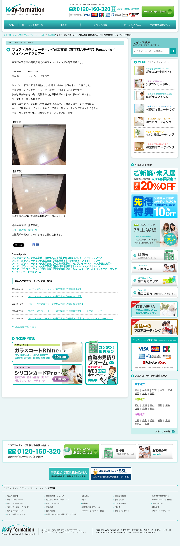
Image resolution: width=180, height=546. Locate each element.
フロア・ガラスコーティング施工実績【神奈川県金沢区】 (56, 304)
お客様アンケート (122, 511)
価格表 (63, 25)
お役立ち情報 (100, 25)
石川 (160, 405)
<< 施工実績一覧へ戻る (24, 326)
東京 (137, 390)
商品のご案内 (12, 496)
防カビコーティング (15, 511)
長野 (144, 408)
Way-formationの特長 (160, 25)
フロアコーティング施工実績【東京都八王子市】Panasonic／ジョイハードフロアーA (57, 257)
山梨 (137, 408)
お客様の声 (119, 500)
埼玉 (162, 390)
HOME (11, 25)
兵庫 (152, 420)
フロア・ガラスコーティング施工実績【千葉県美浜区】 (55, 289)
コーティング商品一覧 (32, 25)
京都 (167, 420)
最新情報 (155, 507)
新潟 (144, 405)
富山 (152, 405)
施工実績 (51, 35)
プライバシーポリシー (161, 511)
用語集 (117, 507)
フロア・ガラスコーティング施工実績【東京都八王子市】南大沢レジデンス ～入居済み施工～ (62, 263)
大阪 (137, 420)
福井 (167, 405)
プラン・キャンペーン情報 (93, 511)
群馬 (137, 393)
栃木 (144, 393)
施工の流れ (50, 511)
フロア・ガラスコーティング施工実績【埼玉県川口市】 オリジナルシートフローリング (70, 318)
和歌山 (138, 423)
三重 (147, 423)
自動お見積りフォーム (91, 507)
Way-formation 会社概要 (162, 500)
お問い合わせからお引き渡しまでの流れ (62, 514)
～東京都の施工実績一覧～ (26, 230)
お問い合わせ (157, 503)
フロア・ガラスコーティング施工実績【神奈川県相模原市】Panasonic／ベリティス (56, 266)
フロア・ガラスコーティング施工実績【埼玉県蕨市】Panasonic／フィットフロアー (56, 260)
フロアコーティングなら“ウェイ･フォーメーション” (24, 35)
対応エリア (86, 496)
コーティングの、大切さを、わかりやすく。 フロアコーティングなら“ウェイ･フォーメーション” (64, 531)
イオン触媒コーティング (17, 514)
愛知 (137, 405)
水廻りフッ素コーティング (18, 507)
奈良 (144, 420)
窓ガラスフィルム (132, 25)
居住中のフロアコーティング (57, 500)
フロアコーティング (13, 14)
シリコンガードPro (14, 503)
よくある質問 (120, 503)
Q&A (84, 500)
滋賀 (160, 420)
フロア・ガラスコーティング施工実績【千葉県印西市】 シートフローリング (65, 311)
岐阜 (152, 408)
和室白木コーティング (55, 496)
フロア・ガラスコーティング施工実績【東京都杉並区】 (55, 296)
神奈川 (145, 390)
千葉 (154, 390)
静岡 (152, 393)
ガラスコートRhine (15, 500)
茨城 (170, 390)
